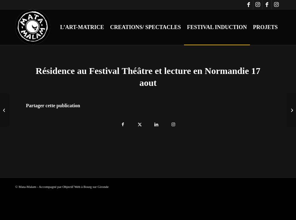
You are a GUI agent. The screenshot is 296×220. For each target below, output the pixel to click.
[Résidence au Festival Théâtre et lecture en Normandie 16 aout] (4, 110)
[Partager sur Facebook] (122, 123)
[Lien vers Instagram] (257, 4)
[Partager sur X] (139, 123)
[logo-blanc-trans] (33, 27)
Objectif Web (71, 187)
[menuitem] (82, 27)
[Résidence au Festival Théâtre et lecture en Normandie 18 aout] (291, 110)
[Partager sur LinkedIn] (156, 123)
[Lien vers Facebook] (248, 4)
